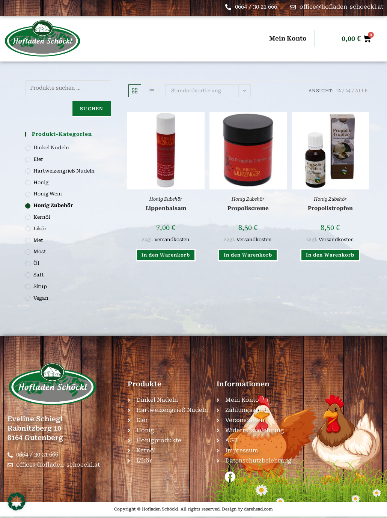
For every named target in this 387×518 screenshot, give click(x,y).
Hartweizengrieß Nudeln (64, 171)
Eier (38, 159)
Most (39, 251)
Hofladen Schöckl (160, 510)
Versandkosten (172, 239)
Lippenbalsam (166, 208)
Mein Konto (288, 38)
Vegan (40, 298)
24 (348, 90)
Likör (40, 228)
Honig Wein (47, 194)
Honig (40, 182)
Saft (38, 275)
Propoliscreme (248, 208)
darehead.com (258, 510)
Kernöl (41, 217)
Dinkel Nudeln (51, 147)
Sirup (40, 286)
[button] (16, 501)
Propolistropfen (330, 208)
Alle (361, 90)
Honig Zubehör (165, 199)
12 (338, 90)
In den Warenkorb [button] (166, 255)
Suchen (91, 108)
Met (38, 240)
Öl (36, 263)
